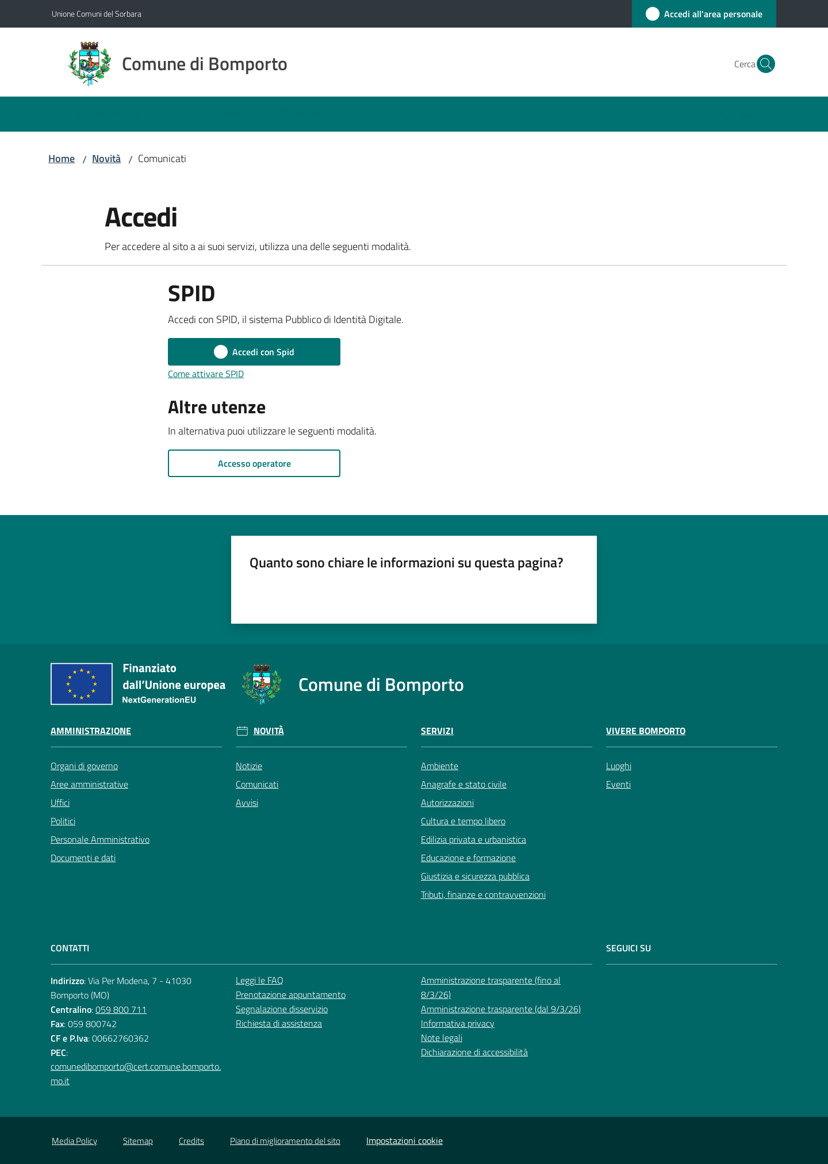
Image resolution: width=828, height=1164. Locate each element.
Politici (63, 821)
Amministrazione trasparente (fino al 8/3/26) (491, 987)
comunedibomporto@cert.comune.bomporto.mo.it (136, 1073)
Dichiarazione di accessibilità (474, 1052)
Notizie (249, 766)
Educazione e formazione (468, 858)
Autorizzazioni (447, 802)
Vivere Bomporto (645, 730)
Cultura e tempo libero (463, 821)
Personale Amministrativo (100, 839)
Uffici (60, 802)
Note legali (441, 1037)
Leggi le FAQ (259, 980)
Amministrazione (91, 730)
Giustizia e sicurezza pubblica (475, 876)
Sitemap (138, 1140)
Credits (191, 1140)
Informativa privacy (457, 1023)
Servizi (437, 730)
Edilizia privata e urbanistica (473, 839)
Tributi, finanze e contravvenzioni (483, 894)
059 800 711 (121, 1009)
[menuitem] (103, 114)
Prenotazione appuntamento (291, 994)
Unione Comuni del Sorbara (96, 13)
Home (61, 158)
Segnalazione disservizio (282, 1009)
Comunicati (257, 784)
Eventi (618, 784)
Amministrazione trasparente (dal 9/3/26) (501, 1009)
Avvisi (247, 802)
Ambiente (439, 766)
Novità (106, 158)
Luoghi (618, 766)
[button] (762, 64)
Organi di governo (84, 766)
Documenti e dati (83, 858)
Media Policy (74, 1140)
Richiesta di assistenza (279, 1023)
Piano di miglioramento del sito (285, 1140)
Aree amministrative (89, 784)
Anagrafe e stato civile (464, 784)
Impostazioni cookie (404, 1140)
